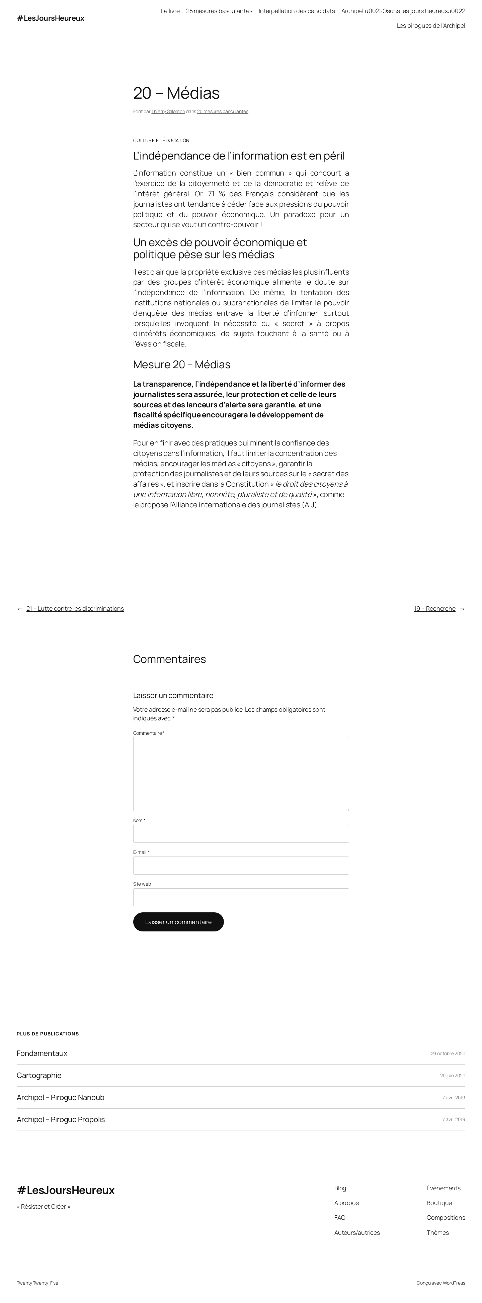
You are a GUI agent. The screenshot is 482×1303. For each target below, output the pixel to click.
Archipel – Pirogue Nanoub (60, 1097)
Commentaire (149, 733)
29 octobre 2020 (448, 1053)
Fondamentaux (42, 1053)
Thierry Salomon (168, 111)
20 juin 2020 (452, 1075)
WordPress (454, 1283)
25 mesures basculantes (222, 111)
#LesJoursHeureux (50, 18)
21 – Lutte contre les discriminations (75, 608)
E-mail (141, 852)
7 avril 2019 (454, 1097)
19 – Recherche (435, 608)
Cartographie (39, 1075)
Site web (142, 884)
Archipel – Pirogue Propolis (61, 1119)
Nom (139, 820)
